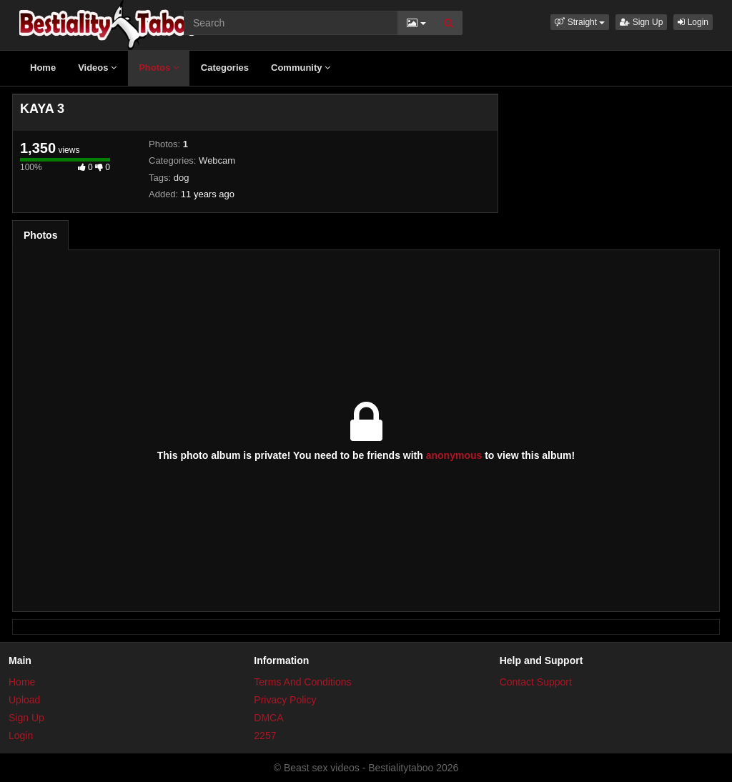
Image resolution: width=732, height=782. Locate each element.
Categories (225, 67)
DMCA (268, 717)
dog (181, 177)
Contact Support (536, 682)
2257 (265, 735)
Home (43, 67)
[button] (579, 22)
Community (300, 67)
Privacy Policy (285, 700)
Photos (159, 67)
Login (693, 22)
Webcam (217, 160)
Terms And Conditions (302, 682)
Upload (24, 700)
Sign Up (641, 22)
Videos (97, 67)
